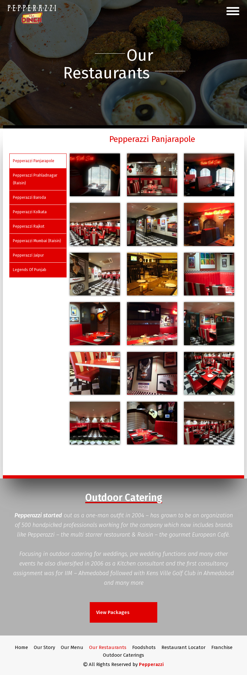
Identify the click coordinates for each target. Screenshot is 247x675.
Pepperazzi (151, 664)
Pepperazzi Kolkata (30, 212)
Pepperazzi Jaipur (28, 255)
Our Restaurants (107, 647)
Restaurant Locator (183, 647)
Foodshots (144, 647)
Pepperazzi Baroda (29, 197)
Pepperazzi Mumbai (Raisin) (37, 241)
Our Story (44, 647)
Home (21, 647)
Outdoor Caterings (123, 655)
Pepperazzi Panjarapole (33, 161)
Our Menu (72, 647)
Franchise (222, 647)
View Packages (113, 612)
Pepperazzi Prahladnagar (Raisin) (35, 179)
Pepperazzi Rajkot (28, 226)
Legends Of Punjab (29, 269)
